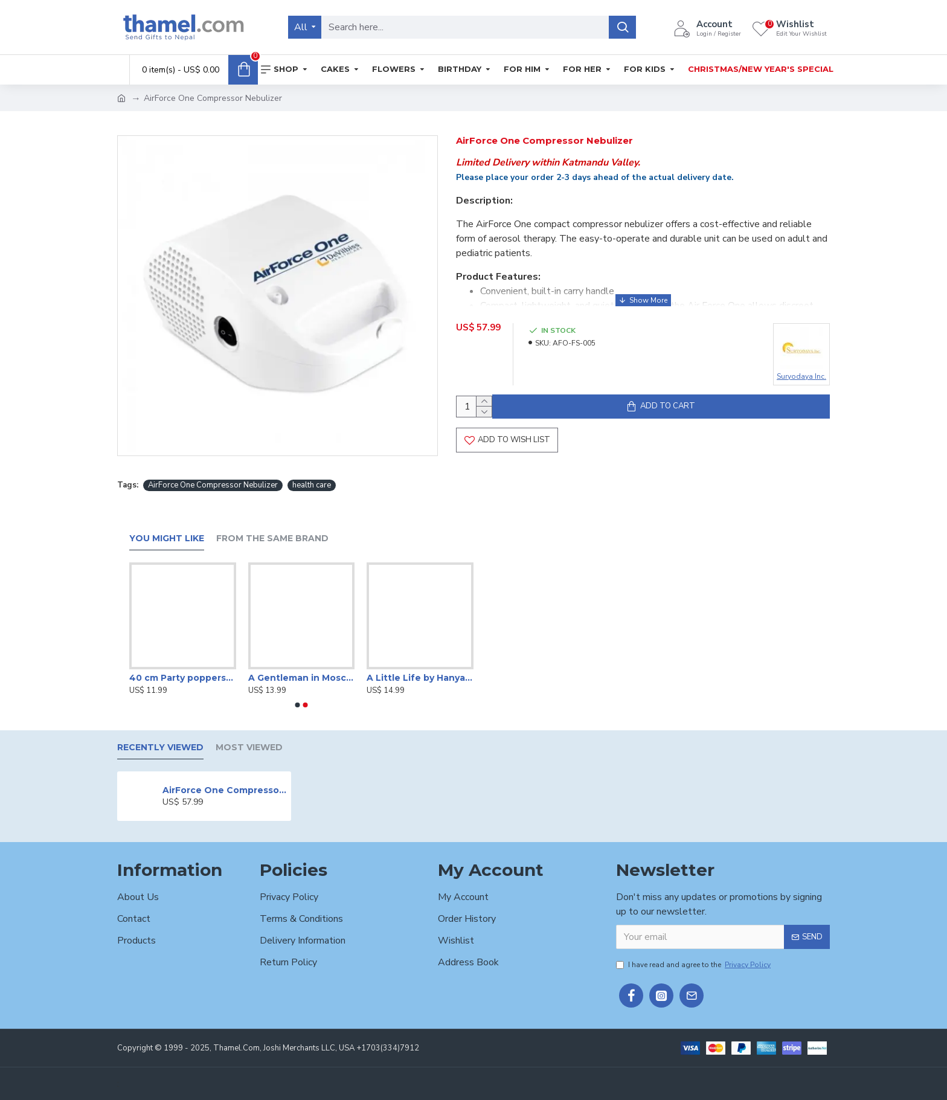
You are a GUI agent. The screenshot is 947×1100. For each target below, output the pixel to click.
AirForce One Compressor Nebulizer (213, 485)
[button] (297, 705)
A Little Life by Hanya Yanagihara (420, 677)
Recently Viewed (160, 747)
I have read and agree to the (694, 964)
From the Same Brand (272, 538)
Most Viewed (249, 747)
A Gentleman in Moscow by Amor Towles (301, 677)
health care (311, 485)
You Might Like (166, 538)
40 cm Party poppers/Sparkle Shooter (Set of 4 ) (182, 677)
